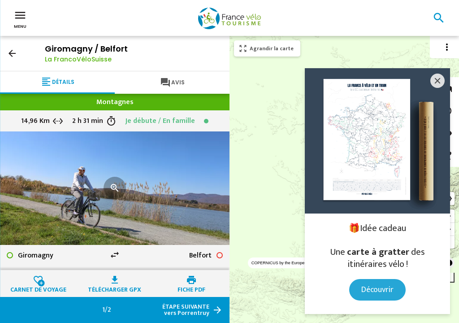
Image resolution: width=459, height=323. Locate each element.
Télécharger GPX (114, 288)
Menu (20, 19)
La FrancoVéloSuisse (78, 59)
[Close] (437, 81)
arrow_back (12, 53)
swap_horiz (114, 254)
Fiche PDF (191, 288)
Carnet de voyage (38, 288)
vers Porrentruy (185, 310)
